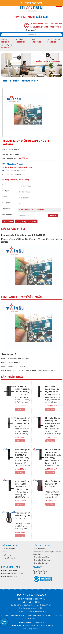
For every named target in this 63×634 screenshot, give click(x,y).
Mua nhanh (8, 221)
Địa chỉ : (5, 197)
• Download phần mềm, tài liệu (12, 573)
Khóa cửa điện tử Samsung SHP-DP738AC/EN (52, 484)
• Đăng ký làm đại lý (8, 558)
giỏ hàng (31, 30)
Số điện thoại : (7, 191)
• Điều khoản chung (39, 549)
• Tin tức (4, 552)
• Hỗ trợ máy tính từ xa (9, 570)
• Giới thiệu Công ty (8, 549)
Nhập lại (33, 221)
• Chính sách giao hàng (41, 557)
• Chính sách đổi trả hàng (41, 560)
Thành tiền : (6, 209)
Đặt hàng (20, 409)
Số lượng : (6, 203)
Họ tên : (5, 185)
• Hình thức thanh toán (9, 577)
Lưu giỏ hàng (21, 221)
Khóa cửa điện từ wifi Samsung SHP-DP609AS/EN (22, 515)
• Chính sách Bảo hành (40, 563)
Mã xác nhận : (7, 215)
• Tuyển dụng (6, 555)
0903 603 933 (31, 3)
